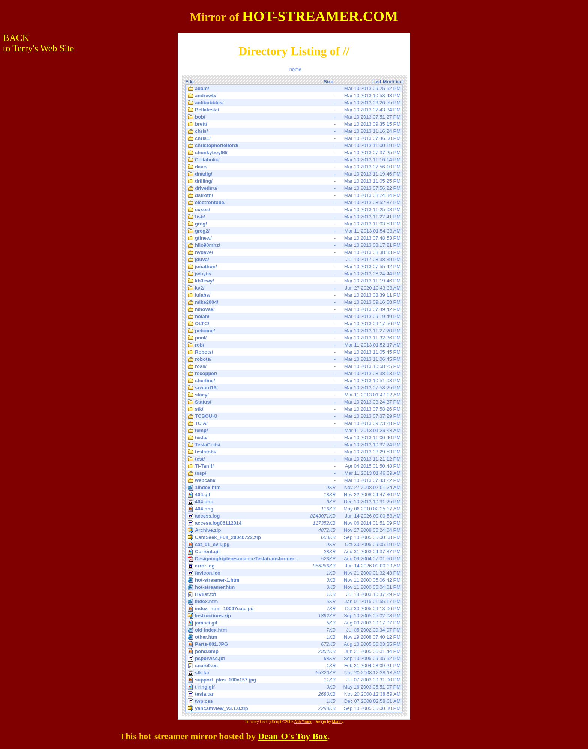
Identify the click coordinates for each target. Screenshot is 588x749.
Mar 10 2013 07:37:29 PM (294, 416)
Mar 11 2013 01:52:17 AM (294, 345)
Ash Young (303, 722)
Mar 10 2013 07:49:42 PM (294, 309)
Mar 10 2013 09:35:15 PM (294, 124)
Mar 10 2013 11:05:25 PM (294, 181)
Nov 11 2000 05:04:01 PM (294, 587)
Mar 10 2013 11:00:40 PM (294, 438)
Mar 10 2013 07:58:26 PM (294, 409)
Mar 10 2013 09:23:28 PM (294, 423)
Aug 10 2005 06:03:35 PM (295, 644)
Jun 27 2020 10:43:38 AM (294, 288)
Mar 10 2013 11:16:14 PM (294, 160)
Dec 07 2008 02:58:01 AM (294, 701)
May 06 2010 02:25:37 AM (295, 508)
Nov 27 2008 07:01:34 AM (294, 488)
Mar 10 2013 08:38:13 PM (294, 374)
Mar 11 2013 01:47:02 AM (294, 395)
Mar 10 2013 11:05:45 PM (294, 352)
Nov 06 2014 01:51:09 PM (294, 523)
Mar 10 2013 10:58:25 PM (294, 366)
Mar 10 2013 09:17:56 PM (294, 324)
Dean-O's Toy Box (292, 736)
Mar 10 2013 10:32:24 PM (294, 445)
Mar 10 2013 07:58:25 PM (294, 388)
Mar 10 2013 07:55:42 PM (294, 267)
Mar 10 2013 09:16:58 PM (294, 302)
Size (328, 81)
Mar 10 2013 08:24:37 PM (294, 402)
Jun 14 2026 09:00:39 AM (294, 566)
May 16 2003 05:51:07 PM (295, 686)
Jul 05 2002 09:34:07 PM (294, 630)
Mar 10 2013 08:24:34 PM (294, 195)
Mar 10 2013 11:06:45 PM (294, 359)
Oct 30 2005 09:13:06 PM (295, 608)
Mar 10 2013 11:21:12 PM (294, 459)
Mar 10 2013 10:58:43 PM (294, 96)
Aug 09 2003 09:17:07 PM (295, 622)
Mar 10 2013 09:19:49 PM (294, 317)
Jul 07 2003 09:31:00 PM (295, 679)
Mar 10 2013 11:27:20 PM (294, 331)
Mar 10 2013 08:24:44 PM (294, 274)
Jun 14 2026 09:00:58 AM (294, 516)
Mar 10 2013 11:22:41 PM (294, 217)
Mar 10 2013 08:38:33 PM (294, 252)
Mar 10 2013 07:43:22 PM (294, 480)
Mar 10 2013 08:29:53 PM (294, 452)
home (296, 69)
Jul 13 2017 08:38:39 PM (294, 260)
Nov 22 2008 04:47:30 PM (295, 494)
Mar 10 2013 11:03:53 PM (294, 224)
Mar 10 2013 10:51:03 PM (294, 381)
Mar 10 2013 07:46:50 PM (294, 138)
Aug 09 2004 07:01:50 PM (294, 559)
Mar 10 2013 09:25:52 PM (294, 89)
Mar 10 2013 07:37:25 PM (294, 153)
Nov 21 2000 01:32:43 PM (294, 573)
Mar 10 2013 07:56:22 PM (294, 188)
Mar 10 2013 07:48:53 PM (294, 238)
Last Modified (387, 81)
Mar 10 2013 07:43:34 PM (294, 110)
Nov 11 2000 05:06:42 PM (294, 580)
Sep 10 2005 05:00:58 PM (294, 537)
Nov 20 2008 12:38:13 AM (294, 673)
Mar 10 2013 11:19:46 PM (294, 174)
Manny (337, 722)
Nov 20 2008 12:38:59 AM (294, 694)
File (189, 81)
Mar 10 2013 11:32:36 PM (294, 338)
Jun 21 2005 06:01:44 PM (294, 651)
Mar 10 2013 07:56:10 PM (294, 167)
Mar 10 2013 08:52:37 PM (294, 203)
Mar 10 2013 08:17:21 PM (294, 245)
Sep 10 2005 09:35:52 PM (294, 659)
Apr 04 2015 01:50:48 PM (294, 466)
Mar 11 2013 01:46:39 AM (294, 473)
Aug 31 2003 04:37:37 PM (295, 551)
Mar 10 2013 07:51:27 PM (294, 117)
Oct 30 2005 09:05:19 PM (295, 544)
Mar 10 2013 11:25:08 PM (294, 210)
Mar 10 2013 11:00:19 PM (294, 146)
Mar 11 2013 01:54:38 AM (294, 231)
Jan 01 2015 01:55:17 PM (294, 602)
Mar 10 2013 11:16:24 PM (294, 131)
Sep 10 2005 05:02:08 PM (294, 616)
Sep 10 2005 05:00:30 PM (294, 708)
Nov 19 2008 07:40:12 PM (294, 637)
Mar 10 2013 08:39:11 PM (294, 295)
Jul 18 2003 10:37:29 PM (294, 594)
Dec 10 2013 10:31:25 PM (294, 502)
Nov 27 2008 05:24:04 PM (294, 530)
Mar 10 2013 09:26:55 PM (294, 103)
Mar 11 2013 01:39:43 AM (294, 431)
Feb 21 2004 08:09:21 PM (294, 666)
